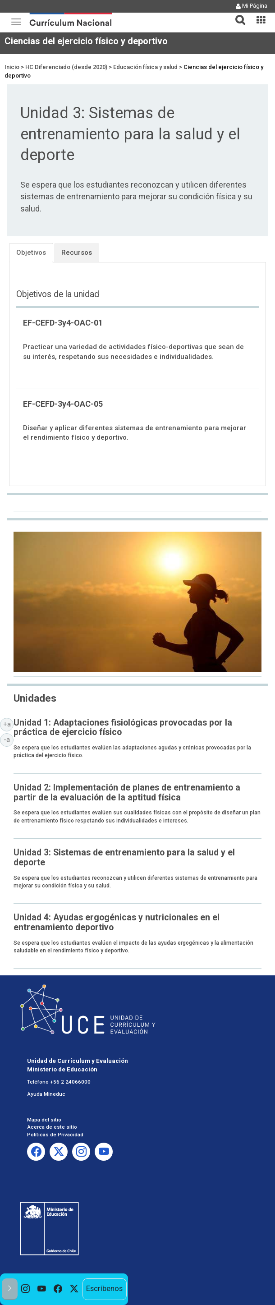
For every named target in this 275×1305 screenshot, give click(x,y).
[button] (237, 14)
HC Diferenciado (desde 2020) (66, 67)
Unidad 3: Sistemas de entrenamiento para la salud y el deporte (124, 857)
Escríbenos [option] (104, 1288)
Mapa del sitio (44, 1120)
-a (9, 739)
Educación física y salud (145, 67)
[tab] (237, 14)
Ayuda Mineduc (46, 1094)
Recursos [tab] (76, 252)
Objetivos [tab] (31, 252)
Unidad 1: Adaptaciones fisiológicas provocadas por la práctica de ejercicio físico (123, 727)
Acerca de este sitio (52, 1127)
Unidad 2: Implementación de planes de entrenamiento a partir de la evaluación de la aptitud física (127, 792)
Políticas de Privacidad (55, 1134)
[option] (26, 1289)
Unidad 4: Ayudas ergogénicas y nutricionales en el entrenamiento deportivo (117, 922)
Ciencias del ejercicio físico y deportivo (86, 41)
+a (8, 723)
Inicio (12, 67)
